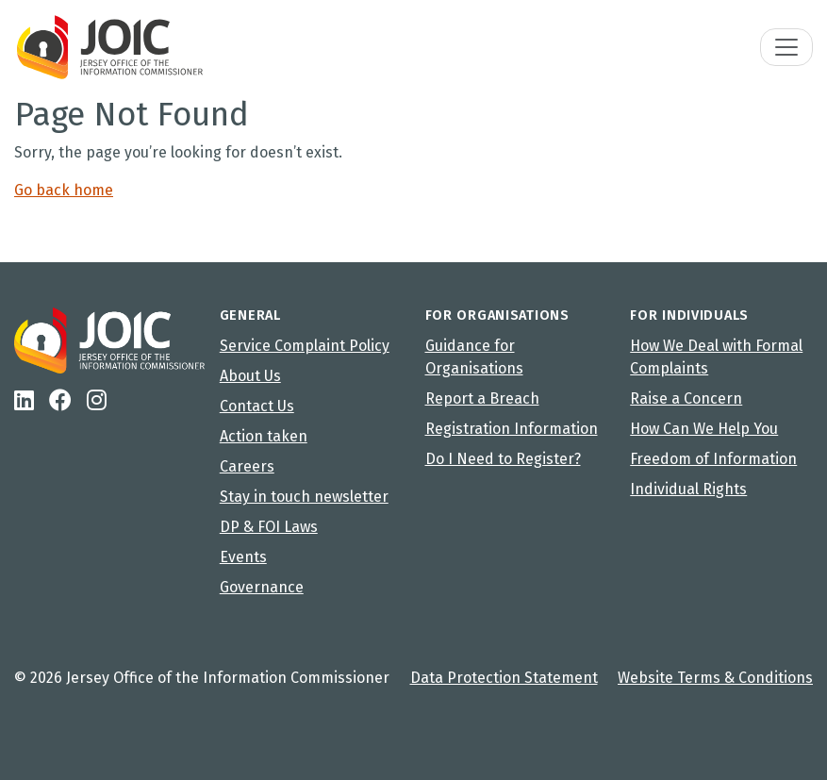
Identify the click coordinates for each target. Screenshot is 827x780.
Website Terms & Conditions (715, 678)
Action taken (263, 436)
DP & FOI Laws (269, 527)
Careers (247, 466)
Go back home (63, 190)
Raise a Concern (686, 398)
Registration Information (511, 429)
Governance (262, 587)
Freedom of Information (713, 459)
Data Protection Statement (504, 678)
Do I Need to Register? (503, 459)
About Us (250, 376)
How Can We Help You (704, 429)
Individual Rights (688, 489)
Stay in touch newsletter (304, 497)
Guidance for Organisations (474, 357)
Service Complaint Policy (304, 346)
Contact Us (257, 406)
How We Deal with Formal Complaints (716, 357)
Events (243, 557)
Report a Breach (482, 398)
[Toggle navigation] (786, 47)
